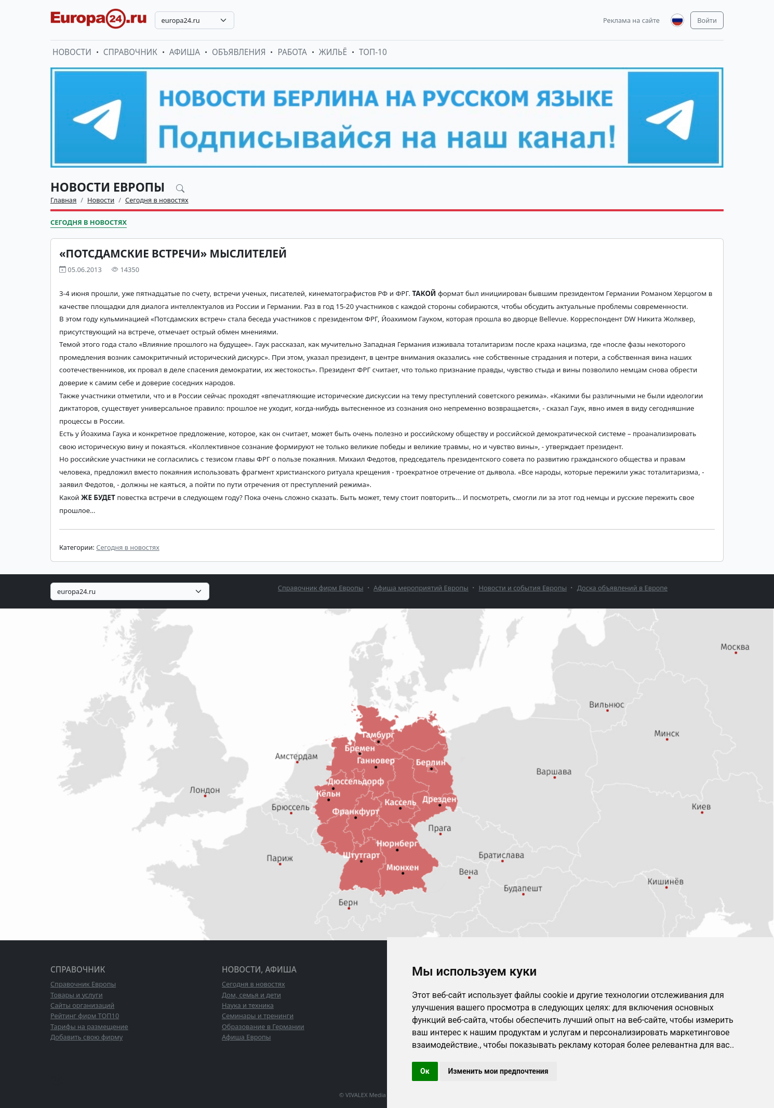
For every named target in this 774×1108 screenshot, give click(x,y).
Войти (707, 20)
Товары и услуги (76, 994)
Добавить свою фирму (86, 1037)
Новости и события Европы (522, 587)
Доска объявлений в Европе (622, 587)
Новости (71, 52)
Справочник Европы (83, 984)
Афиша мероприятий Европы (421, 587)
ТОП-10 (373, 52)
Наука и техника (248, 1005)
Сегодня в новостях (157, 200)
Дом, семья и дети (251, 994)
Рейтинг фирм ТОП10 (84, 1015)
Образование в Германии (263, 1026)
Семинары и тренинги (257, 1015)
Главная (63, 200)
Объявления (239, 52)
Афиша (184, 52)
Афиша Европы (246, 1037)
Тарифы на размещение (89, 1026)
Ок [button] (425, 1071)
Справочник (130, 52)
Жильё (333, 52)
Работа (291, 52)
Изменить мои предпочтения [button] (498, 1071)
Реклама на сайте (631, 20)
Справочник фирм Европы (321, 587)
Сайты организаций (82, 1005)
